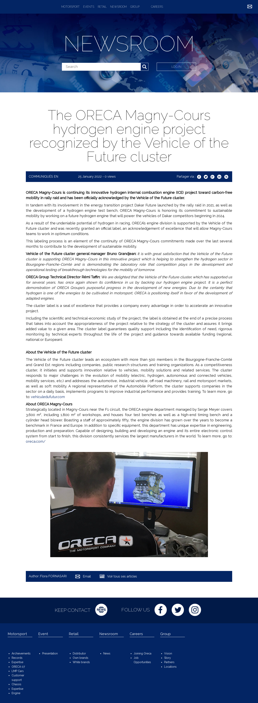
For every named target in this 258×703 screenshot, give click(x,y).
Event (43, 634)
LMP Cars (18, 671)
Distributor (79, 653)
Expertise (17, 662)
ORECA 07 (18, 666)
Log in (176, 66)
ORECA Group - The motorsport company (29, 6)
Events (88, 6)
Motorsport (70, 6)
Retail (102, 6)
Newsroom (118, 6)
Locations (170, 666)
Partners (169, 662)
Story (167, 657)
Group (135, 6)
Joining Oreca (142, 653)
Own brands (80, 657)
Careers (157, 6)
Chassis (16, 684)
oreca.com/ (36, 441)
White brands (81, 662)
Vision (168, 653)
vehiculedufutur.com (48, 397)
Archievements (21, 653)
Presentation (50, 653)
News (106, 653)
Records (17, 657)
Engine (16, 693)
